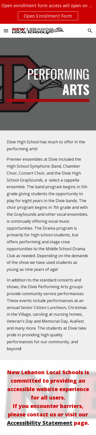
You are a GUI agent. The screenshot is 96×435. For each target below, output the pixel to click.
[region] (48, 12)
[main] (48, 84)
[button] (6, 30)
